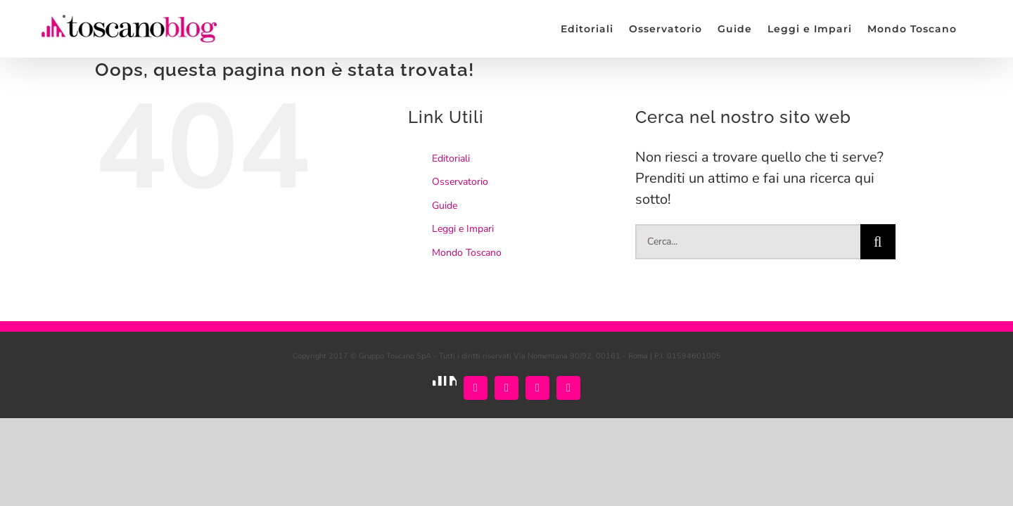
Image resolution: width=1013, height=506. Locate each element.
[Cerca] (878, 241)
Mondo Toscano (467, 252)
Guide (444, 205)
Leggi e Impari (463, 228)
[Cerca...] (747, 241)
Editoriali (451, 158)
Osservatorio (460, 181)
